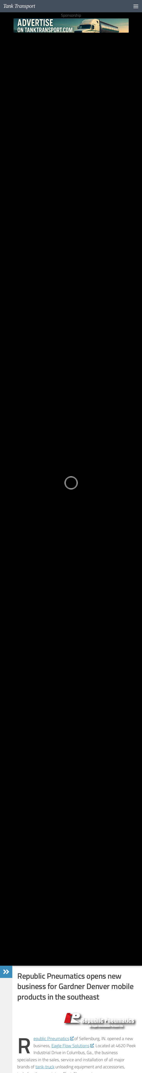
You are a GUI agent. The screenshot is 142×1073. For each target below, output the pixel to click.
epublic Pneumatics (53, 1038)
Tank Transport (19, 6)
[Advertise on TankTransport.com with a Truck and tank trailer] (71, 25)
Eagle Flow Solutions (72, 1045)
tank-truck (44, 1066)
